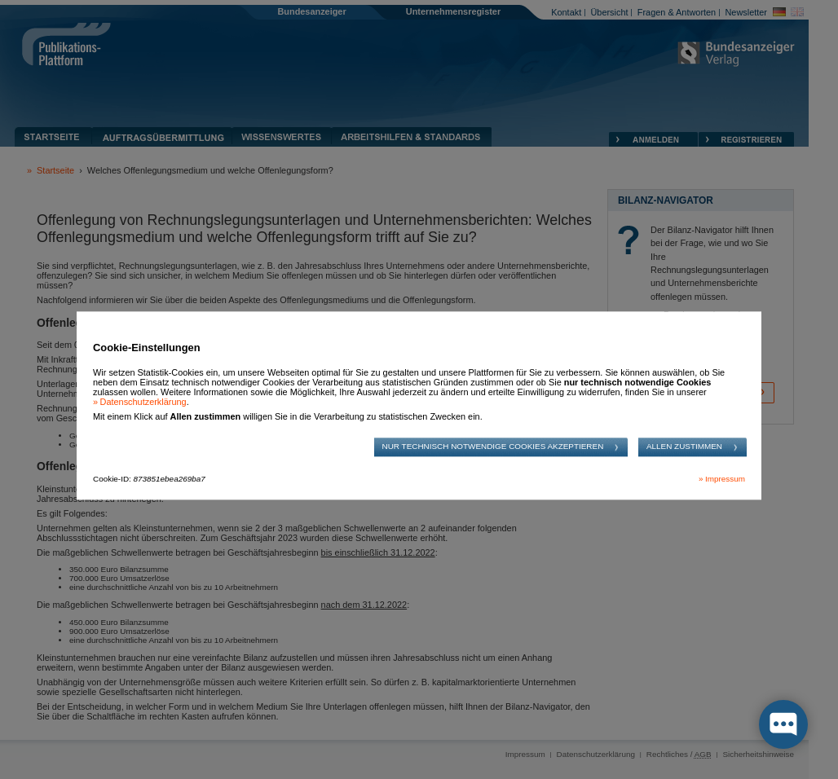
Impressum (725, 479)
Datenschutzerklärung (143, 402)
